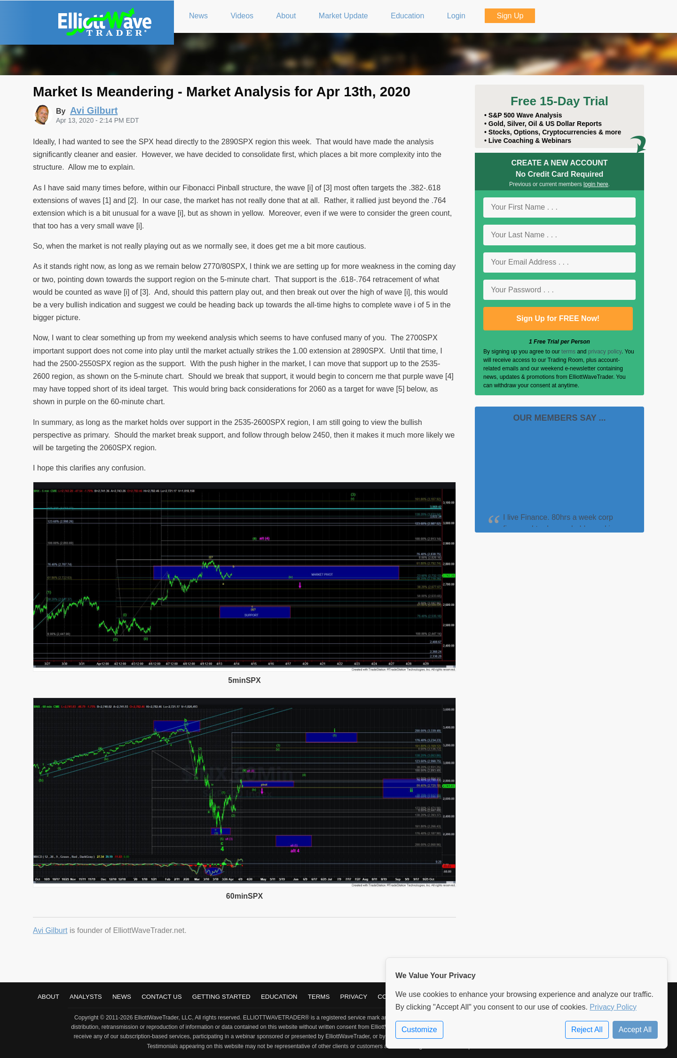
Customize (419, 1030)
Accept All (635, 1030)
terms (568, 351)
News (121, 996)
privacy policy (605, 351)
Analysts (86, 996)
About (48, 996)
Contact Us (161, 996)
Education (279, 996)
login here (595, 184)
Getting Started (221, 996)
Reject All (587, 1030)
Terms (319, 996)
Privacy (354, 996)
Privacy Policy (613, 1007)
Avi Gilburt (50, 930)
